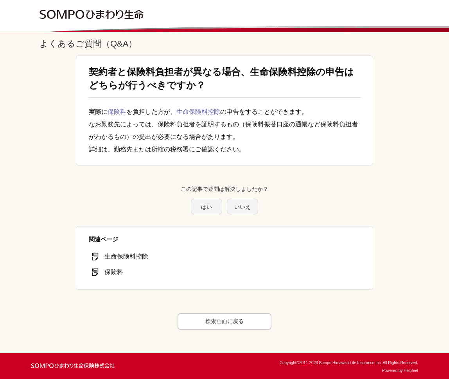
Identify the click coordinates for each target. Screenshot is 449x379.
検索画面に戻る (224, 321)
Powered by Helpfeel (400, 370)
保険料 (117, 111)
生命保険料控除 (198, 111)
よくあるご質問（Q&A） (88, 43)
